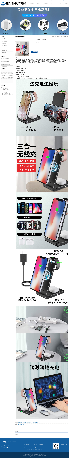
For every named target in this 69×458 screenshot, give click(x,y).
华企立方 (43, 454)
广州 (42, 455)
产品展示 (46, 3)
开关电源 (3, 38)
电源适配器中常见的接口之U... (6, 64)
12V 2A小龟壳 (3, 73)
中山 (35, 455)
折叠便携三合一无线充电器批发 (33, 422)
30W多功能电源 (10, 77)
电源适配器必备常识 (4, 66)
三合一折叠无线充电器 (21, 424)
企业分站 (31, 456)
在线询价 (34, 52)
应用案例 (59, 3)
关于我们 (39, 3)
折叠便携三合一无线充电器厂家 (23, 422)
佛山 (37, 455)
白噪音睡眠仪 (4, 52)
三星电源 (3, 75)
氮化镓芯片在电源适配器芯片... (6, 61)
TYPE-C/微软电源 (4, 43)
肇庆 (32, 455)
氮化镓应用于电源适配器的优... (6, 58)
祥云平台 (36, 454)
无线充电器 (39, 60)
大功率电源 (10, 82)
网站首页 (32, 3)
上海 (31, 455)
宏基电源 (3, 82)
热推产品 (24, 455)
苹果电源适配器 (4, 41)
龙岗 (43, 455)
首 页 (57, 36)
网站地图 (34, 456)
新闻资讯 (52, 3)
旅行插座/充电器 (4, 50)
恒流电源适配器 (4, 45)
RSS (36, 456)
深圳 (45, 455)
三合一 (34, 60)
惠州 (40, 455)
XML (38, 456)
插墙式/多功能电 (10, 75)
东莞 (39, 455)
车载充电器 (3, 48)
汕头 (34, 455)
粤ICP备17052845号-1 (27, 454)
